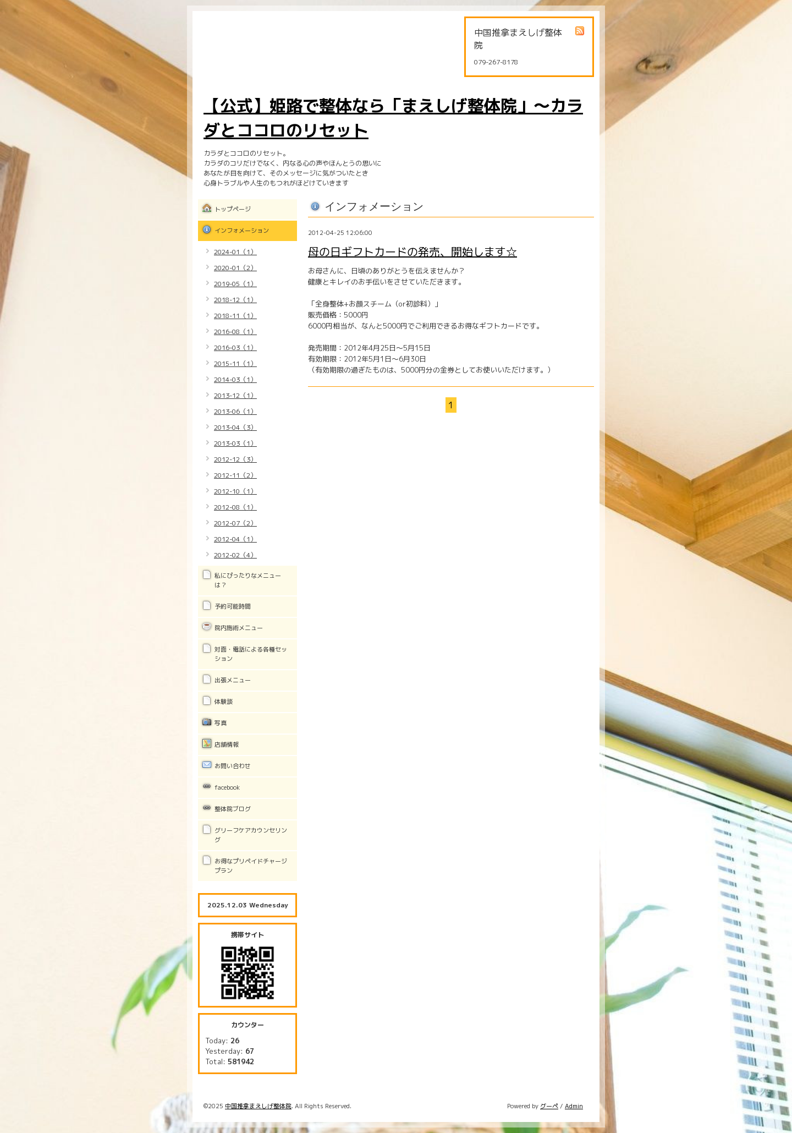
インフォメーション (242, 230)
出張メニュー (233, 680)
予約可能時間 (233, 606)
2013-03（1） (235, 443)
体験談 (224, 701)
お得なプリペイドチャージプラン (251, 866)
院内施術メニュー (239, 627)
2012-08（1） (235, 507)
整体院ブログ (233, 808)
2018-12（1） (235, 299)
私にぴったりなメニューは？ (248, 580)
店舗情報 (227, 744)
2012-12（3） (235, 459)
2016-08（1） (235, 331)
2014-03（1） (235, 379)
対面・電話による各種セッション (251, 654)
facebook (227, 787)
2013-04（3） (235, 427)
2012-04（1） (235, 539)
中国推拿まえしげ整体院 (258, 1106)
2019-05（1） (235, 283)
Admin (574, 1106)
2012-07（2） (235, 523)
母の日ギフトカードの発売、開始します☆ (412, 251)
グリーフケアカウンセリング (251, 835)
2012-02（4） (235, 555)
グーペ (549, 1106)
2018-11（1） (235, 315)
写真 (221, 723)
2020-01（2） (235, 267)
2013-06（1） (235, 411)
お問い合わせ (233, 766)
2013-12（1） (235, 395)
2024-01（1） (235, 251)
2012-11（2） (235, 475)
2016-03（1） (235, 347)
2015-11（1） (235, 363)
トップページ (233, 209)
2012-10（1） (235, 491)
